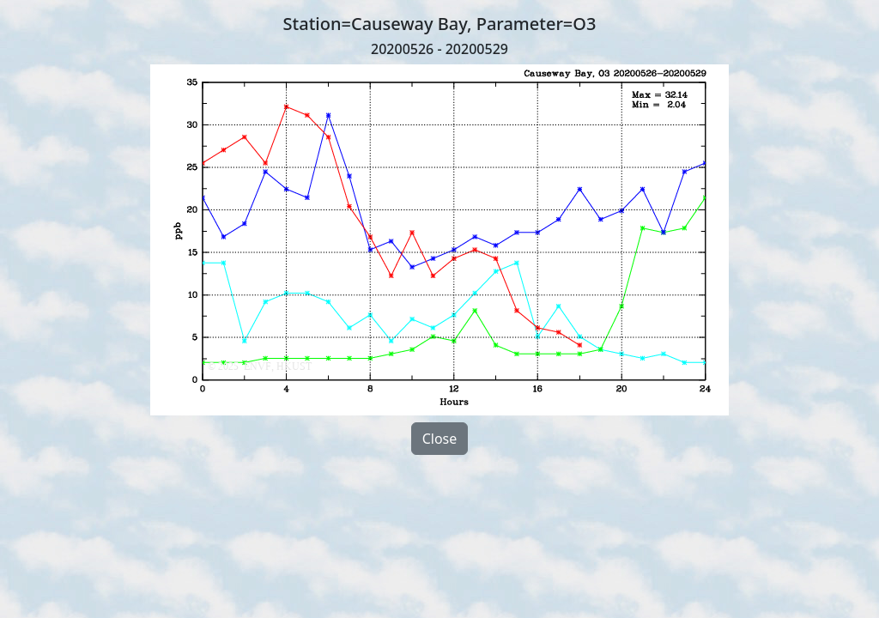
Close (440, 438)
